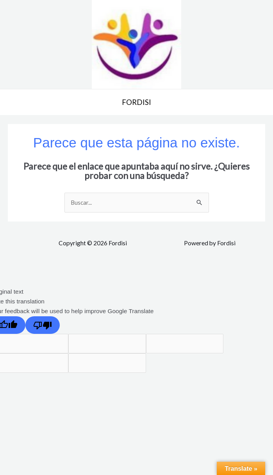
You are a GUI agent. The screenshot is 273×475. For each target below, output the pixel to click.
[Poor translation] (42, 326)
